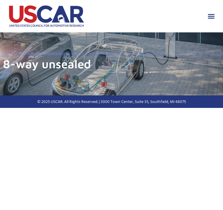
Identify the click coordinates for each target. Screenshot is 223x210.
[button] (211, 16)
